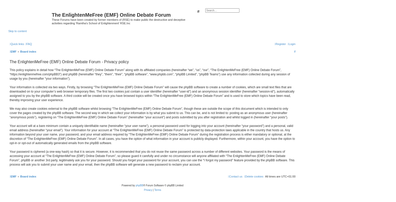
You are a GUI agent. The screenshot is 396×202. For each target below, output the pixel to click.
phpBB (139, 185)
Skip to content (17, 31)
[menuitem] (28, 44)
